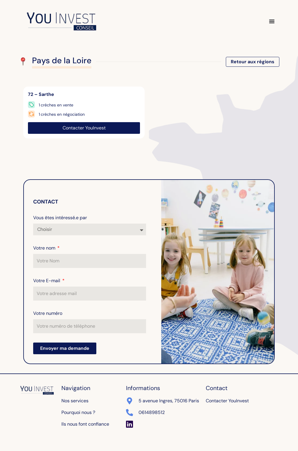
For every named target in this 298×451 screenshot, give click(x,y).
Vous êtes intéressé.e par (60, 218)
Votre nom (44, 248)
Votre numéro (47, 313)
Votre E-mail (47, 281)
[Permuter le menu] (272, 21)
